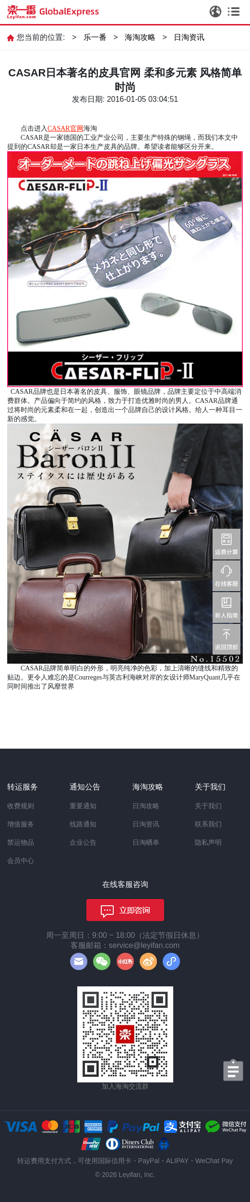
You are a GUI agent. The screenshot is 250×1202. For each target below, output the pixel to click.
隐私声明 (208, 842)
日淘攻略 (145, 806)
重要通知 (83, 806)
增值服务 (20, 824)
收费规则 (20, 806)
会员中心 (20, 860)
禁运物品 (20, 842)
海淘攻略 (140, 37)
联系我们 (208, 824)
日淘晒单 (145, 842)
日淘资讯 (189, 37)
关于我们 (208, 806)
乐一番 (95, 37)
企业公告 (83, 842)
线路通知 (83, 824)
